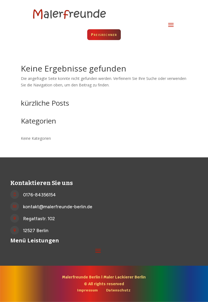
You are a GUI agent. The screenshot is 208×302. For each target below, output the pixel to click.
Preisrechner (104, 34)
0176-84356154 (39, 194)
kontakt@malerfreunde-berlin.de (57, 206)
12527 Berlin (35, 230)
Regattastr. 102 (39, 218)
